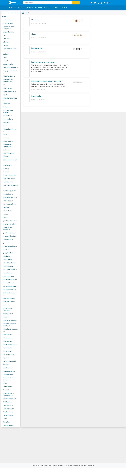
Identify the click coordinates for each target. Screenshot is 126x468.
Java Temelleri (8, 239)
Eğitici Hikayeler (9, 153)
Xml (5, 419)
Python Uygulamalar (9, 361)
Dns (5, 134)
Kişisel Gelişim (8, 259)
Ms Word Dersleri (9, 289)
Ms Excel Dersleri (8, 283)
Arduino (6, 54)
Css (5, 126)
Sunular (47, 8)
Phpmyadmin (7, 341)
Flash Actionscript (9, 179)
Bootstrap (6, 104)
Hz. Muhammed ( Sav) (10, 204)
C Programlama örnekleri (8, 111)
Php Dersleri (7, 334)
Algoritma (6, 42)
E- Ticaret (6, 150)
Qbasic (6, 364)
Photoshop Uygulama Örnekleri (9, 325)
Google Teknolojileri (10, 197)
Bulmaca (64, 8)
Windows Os (8, 412)
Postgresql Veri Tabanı (10, 344)
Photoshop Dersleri (10, 320)
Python (6, 358)
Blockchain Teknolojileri (10, 99)
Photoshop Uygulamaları (10, 330)
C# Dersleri (7, 116)
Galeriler (29, 8)
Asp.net (6, 61)
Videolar (38, 8)
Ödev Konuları (8, 314)
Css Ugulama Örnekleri (10, 130)
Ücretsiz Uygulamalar (10, 399)
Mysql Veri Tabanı (9, 302)
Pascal (5, 317)
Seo (5, 383)
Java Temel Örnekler (9, 236)
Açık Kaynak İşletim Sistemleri (8, 28)
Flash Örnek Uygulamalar (10, 186)
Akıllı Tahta (7, 39)
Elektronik (6, 157)
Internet (6, 214)
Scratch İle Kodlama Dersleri (9, 379)
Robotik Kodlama (8, 374)
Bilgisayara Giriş (9, 76)
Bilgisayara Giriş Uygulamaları (8, 81)
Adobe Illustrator (8, 32)
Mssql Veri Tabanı (9, 298)
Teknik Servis (7, 387)
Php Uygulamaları (9, 338)
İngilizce (6, 217)
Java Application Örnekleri (8, 228)
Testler (20, 8)
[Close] (93, 466)
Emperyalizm (7, 165)
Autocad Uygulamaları (10, 67)
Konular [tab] (4, 13)
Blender (6, 95)
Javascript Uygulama (10, 246)
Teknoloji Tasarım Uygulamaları (8, 394)
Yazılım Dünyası (8, 425)
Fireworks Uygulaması (10, 175)
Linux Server (7, 273)
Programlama (7, 351)
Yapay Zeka (7, 422)
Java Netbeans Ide (9, 233)
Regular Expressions (9, 371)
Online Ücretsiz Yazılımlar (7, 309)
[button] (108, 3)
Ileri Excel (6, 207)
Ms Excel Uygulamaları (10, 286)
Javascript (7, 243)
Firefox (6, 169)
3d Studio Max (8, 23)
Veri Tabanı (7, 402)
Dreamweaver (8, 141)
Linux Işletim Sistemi (10, 269)
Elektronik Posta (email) (10, 161)
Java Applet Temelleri (10, 224)
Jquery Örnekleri (8, 253)
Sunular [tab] (17, 13)
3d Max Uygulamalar (9, 20)
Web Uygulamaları (9, 409)
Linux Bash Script (8, 266)
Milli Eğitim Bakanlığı (10, 279)
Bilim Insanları (8, 88)
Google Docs (8, 194)
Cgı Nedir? (7, 122)
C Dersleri (7, 107)
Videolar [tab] (10, 13)
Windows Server (8, 415)
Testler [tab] (4, 16)
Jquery (5, 249)
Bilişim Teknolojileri (9, 92)
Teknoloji (6, 390)
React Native (7, 368)
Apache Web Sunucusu (10, 50)
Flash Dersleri (7, 182)
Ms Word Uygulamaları (10, 294)
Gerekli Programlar (9, 191)
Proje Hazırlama (8, 354)
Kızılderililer (7, 256)
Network (6, 305)
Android (6, 45)
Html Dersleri (8, 201)
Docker (6, 138)
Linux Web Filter (8, 276)
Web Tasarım (8, 405)
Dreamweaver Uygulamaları (7, 145)
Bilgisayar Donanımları (10, 72)
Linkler (55, 8)
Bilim (5, 85)
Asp (5, 57)
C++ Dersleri (8, 119)
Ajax (5, 35)
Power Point (7, 348)
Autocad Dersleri (8, 64)
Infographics (7, 211)
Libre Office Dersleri (9, 263)
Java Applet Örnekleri (10, 221)
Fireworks (6, 172)
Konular (12, 8)
